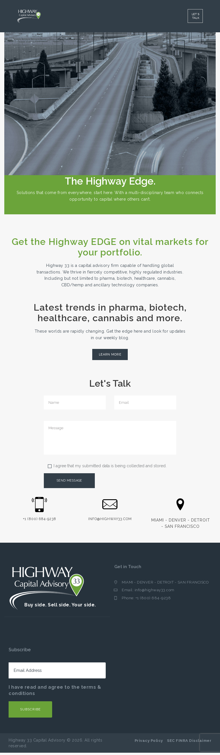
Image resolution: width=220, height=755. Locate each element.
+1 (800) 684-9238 (153, 601)
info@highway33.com (154, 593)
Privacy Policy (149, 743)
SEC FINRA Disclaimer (189, 743)
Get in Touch (128, 569)
